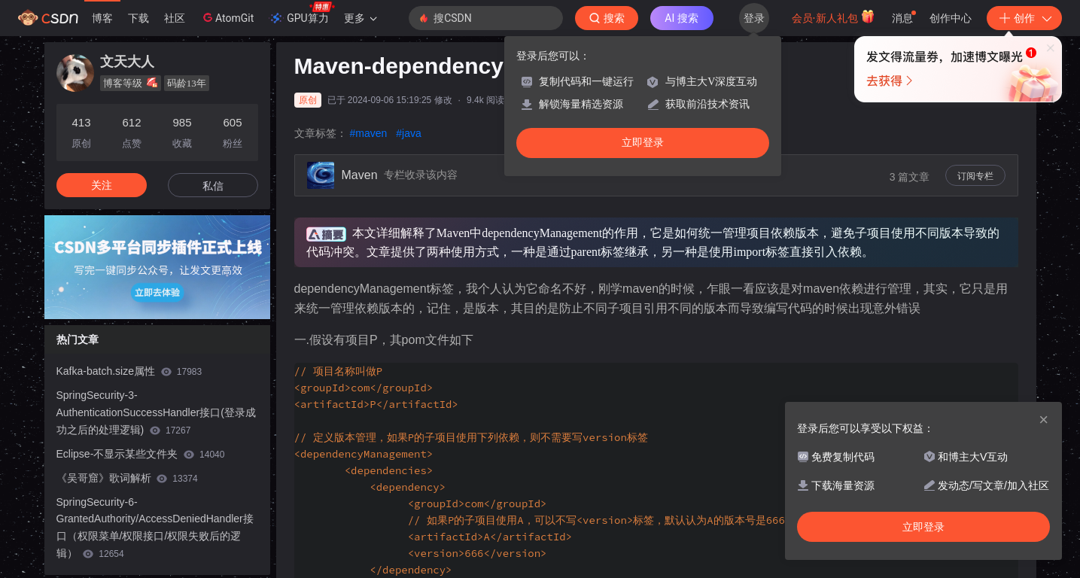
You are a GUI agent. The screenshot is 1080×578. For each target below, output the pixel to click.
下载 (138, 18)
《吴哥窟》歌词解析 (127, 478)
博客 (102, 18)
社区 (174, 18)
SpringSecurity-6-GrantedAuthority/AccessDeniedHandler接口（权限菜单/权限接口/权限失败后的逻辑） (155, 527)
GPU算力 (301, 14)
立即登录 (643, 142)
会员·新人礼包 (833, 16)
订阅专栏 (975, 176)
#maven (369, 133)
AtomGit (227, 17)
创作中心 (950, 18)
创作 (1024, 18)
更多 (360, 18)
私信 (213, 186)
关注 (101, 185)
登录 (754, 18)
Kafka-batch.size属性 (129, 371)
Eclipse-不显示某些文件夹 (140, 454)
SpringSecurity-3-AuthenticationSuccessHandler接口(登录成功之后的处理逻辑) (156, 412)
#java (408, 133)
